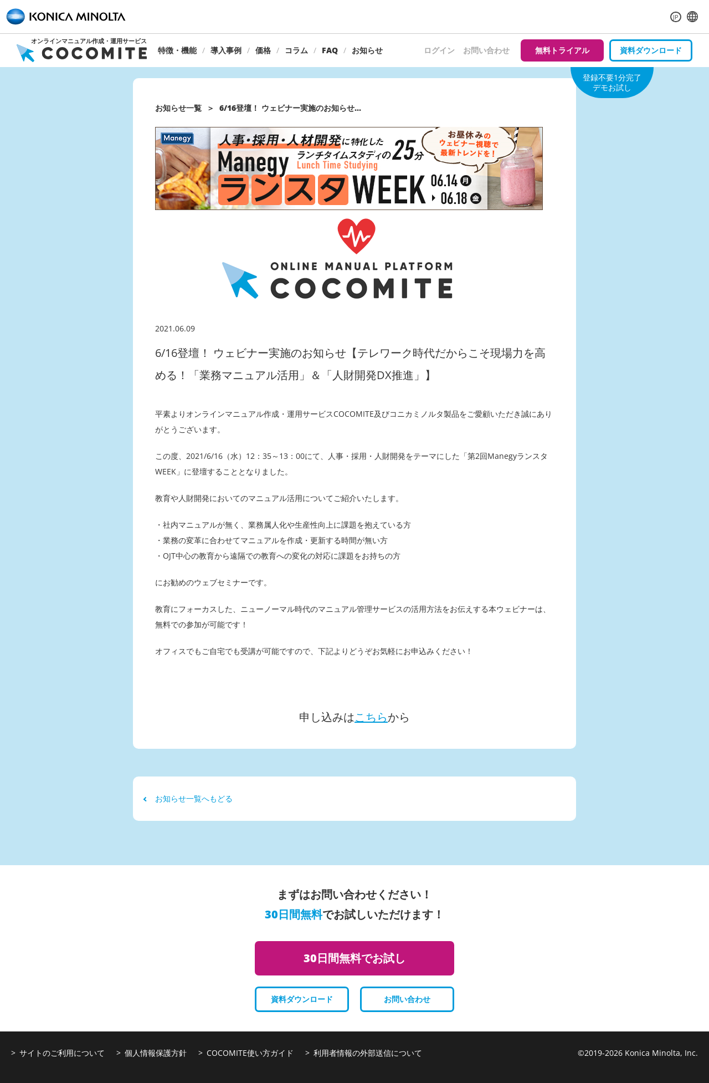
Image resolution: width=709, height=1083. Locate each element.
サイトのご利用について (62, 1053)
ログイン (439, 50)
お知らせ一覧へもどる (188, 798)
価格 (263, 50)
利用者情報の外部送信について (368, 1053)
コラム (296, 50)
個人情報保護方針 (156, 1053)
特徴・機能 (177, 50)
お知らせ (367, 50)
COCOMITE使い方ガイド (250, 1053)
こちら (371, 716)
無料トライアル (562, 50)
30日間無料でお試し (354, 958)
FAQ (330, 50)
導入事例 (226, 50)
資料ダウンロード (651, 50)
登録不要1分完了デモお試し (612, 82)
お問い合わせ (486, 50)
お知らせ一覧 (178, 108)
